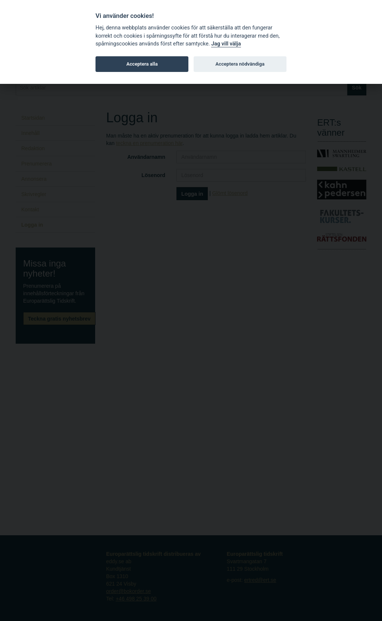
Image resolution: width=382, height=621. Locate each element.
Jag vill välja (226, 44)
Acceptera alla (142, 64)
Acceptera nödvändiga (240, 64)
